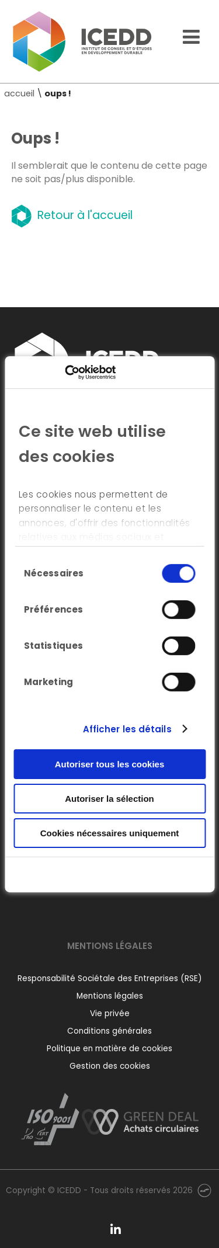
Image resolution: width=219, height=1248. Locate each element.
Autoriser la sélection (109, 799)
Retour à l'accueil (72, 215)
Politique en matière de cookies (109, 1048)
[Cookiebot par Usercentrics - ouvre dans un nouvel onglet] (64, 372)
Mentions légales (110, 996)
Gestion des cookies (109, 1066)
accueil (19, 93)
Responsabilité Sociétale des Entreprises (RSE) (110, 978)
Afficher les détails (127, 728)
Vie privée (110, 1013)
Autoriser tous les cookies (110, 764)
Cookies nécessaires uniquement (109, 832)
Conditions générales (109, 1031)
